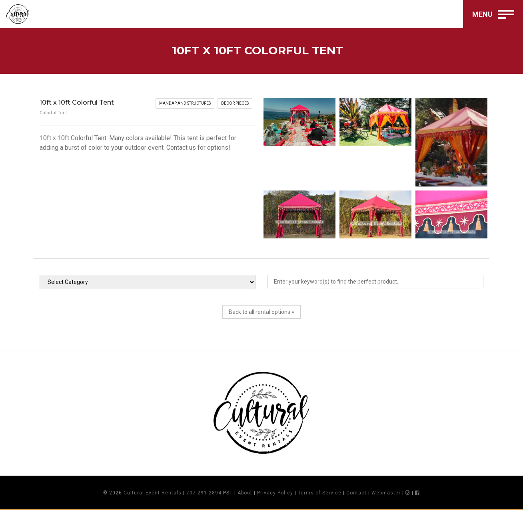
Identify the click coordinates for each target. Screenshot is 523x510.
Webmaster (386, 493)
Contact (356, 493)
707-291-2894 (204, 493)
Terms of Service (319, 493)
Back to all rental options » (261, 312)
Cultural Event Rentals (153, 493)
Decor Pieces (235, 103)
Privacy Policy (275, 493)
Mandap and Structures (185, 103)
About (245, 493)
